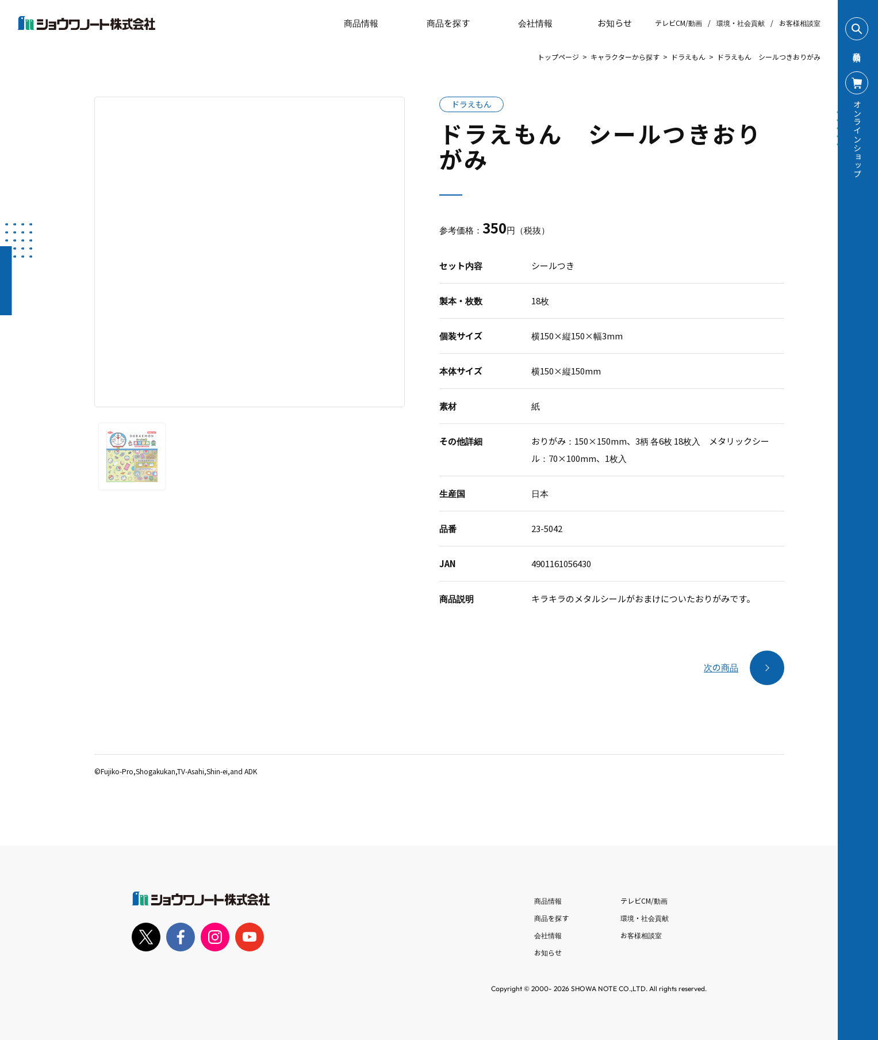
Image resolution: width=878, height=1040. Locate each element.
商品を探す (438, 23)
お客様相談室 (800, 23)
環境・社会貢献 (740, 23)
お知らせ (606, 23)
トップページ (558, 57)
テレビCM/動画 (678, 23)
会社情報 (548, 935)
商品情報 (548, 900)
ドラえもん (688, 57)
